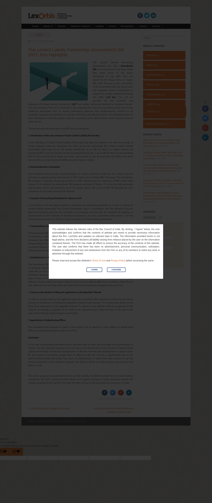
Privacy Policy (118, 260)
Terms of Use (99, 260)
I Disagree (116, 270)
